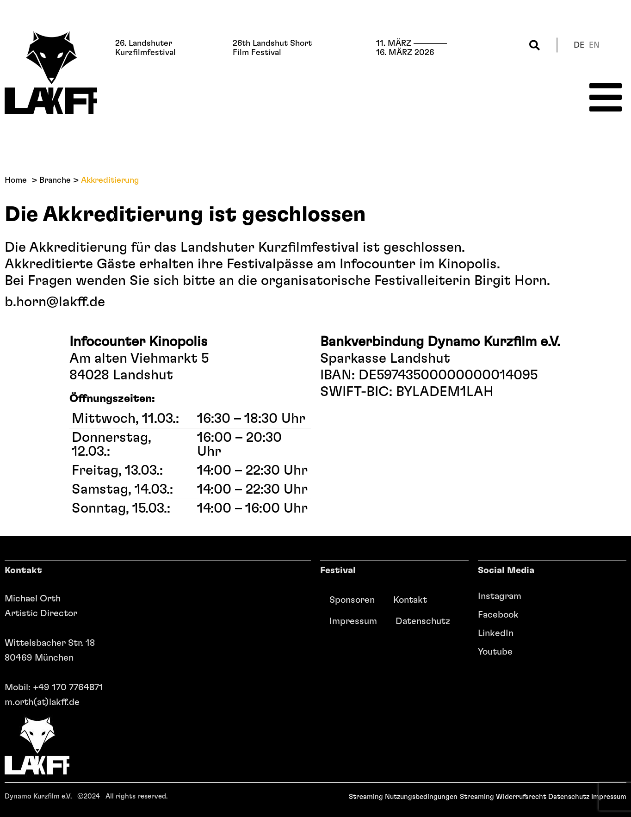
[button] (534, 45)
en (594, 45)
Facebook (498, 614)
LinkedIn (495, 633)
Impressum (353, 621)
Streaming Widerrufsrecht (503, 796)
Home (16, 180)
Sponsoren (352, 600)
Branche (55, 180)
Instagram (499, 596)
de (579, 45)
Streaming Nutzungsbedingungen (403, 796)
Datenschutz (423, 621)
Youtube (495, 651)
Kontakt (410, 600)
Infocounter (377, 264)
